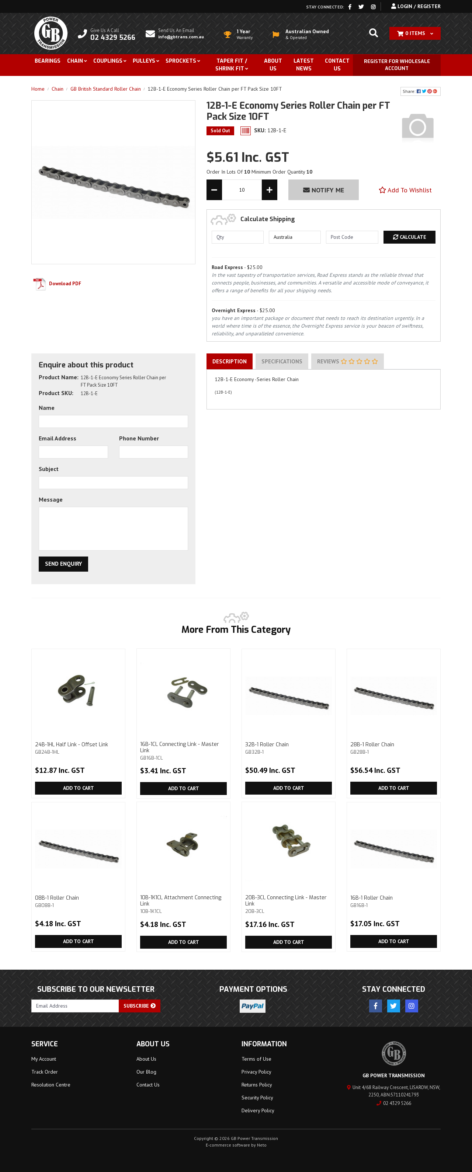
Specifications (281, 361)
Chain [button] (75, 60)
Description (229, 361)
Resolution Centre (50, 1084)
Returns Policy (257, 1084)
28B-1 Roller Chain (393, 748)
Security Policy (257, 1097)
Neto (262, 1145)
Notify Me (323, 190)
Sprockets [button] (181, 60)
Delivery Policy (258, 1110)
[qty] (238, 237)
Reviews (347, 361)
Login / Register (416, 6)
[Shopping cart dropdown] (415, 33)
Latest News (304, 64)
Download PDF (56, 283)
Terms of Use (256, 1059)
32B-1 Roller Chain (288, 748)
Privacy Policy (256, 1071)
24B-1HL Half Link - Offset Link (78, 748)
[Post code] (352, 237)
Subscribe (140, 1005)
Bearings (47, 60)
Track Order (44, 1071)
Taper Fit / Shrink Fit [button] (231, 64)
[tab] (229, 361)
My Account (43, 1059)
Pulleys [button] (144, 60)
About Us (273, 64)
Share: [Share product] (420, 91)
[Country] (295, 237)
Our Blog (146, 1071)
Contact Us (337, 64)
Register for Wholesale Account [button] (397, 65)
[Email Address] (75, 1006)
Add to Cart (78, 788)
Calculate (409, 237)
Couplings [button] (107, 60)
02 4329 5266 (393, 1103)
